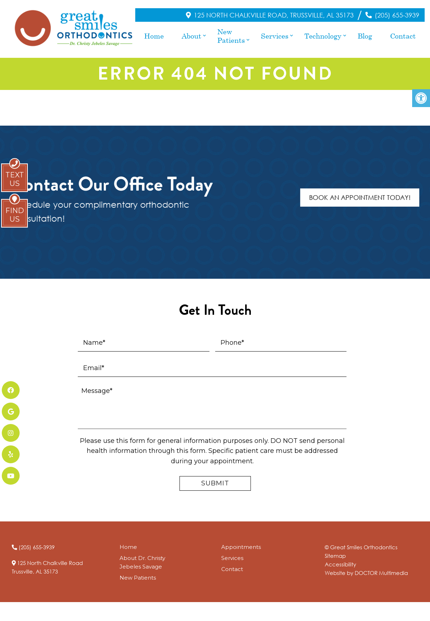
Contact (403, 32)
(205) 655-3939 (397, 11)
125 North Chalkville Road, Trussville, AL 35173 (274, 11)
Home (154, 32)
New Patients (231, 32)
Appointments (241, 539)
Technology (323, 32)
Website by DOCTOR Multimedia (366, 565)
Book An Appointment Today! (368, 191)
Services (274, 32)
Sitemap (335, 548)
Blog (365, 32)
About (191, 32)
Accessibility (340, 557)
